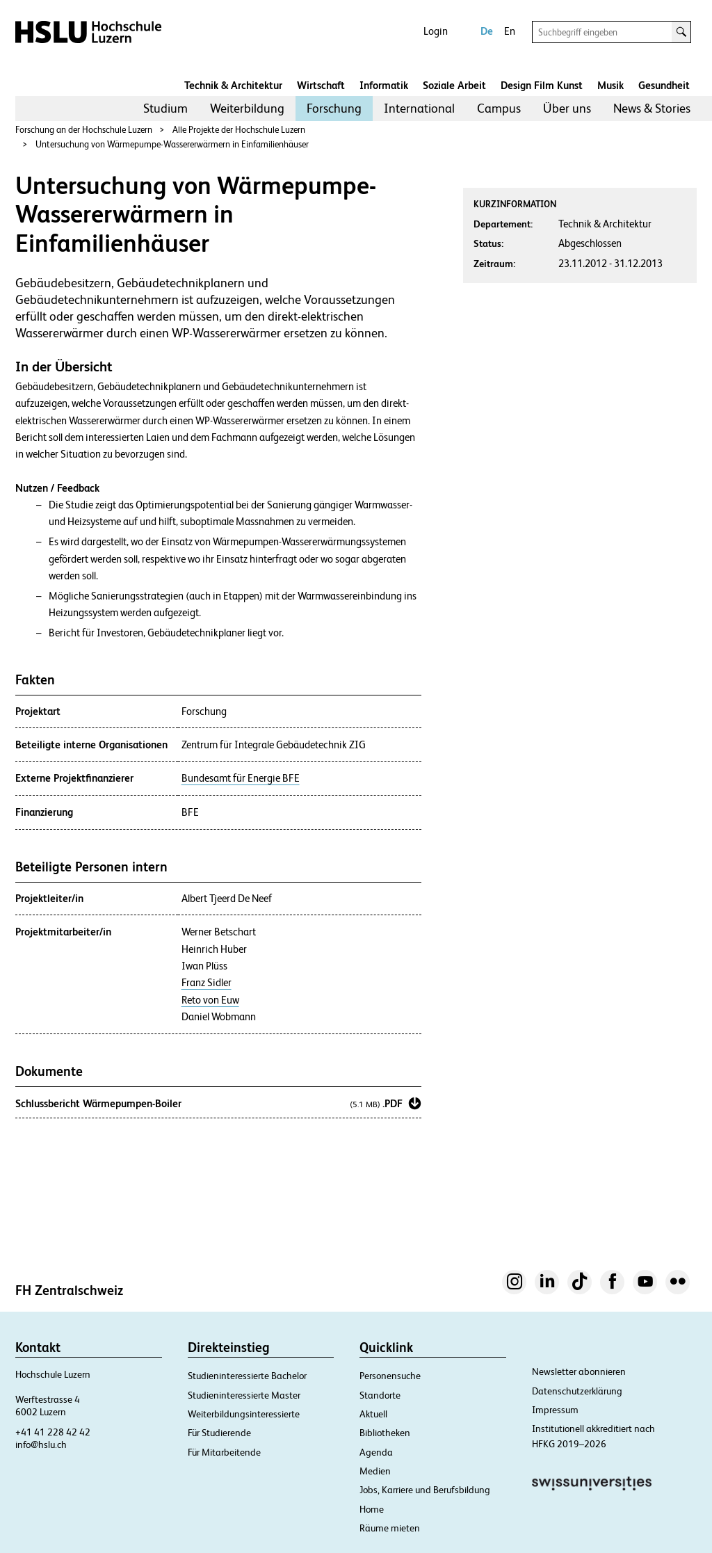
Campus (499, 108)
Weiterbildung (247, 108)
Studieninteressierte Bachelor (247, 1375)
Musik (610, 85)
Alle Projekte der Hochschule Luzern (238, 129)
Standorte (379, 1395)
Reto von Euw (210, 1000)
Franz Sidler (206, 982)
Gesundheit (664, 85)
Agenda (376, 1452)
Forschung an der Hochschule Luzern (83, 129)
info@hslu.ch (41, 1444)
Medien (375, 1470)
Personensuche (390, 1375)
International (419, 108)
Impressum (555, 1409)
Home (371, 1509)
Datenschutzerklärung (577, 1391)
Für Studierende (219, 1432)
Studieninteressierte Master (244, 1395)
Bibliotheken (384, 1432)
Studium (165, 108)
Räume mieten (389, 1528)
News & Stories (651, 108)
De (486, 31)
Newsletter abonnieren (579, 1371)
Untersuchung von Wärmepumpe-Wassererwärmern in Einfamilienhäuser (172, 144)
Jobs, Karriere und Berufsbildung (424, 1489)
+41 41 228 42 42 (52, 1432)
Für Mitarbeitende (224, 1452)
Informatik (383, 85)
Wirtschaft (321, 85)
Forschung (334, 108)
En (509, 31)
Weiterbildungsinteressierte (244, 1413)
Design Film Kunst (542, 85)
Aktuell (373, 1413)
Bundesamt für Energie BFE (240, 778)
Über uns (567, 108)
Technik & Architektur (233, 85)
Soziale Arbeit (454, 85)
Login (435, 31)
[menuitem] (165, 108)
